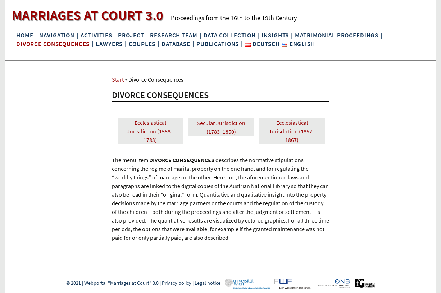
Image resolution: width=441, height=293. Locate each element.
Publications (217, 44)
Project (131, 35)
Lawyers (109, 44)
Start (118, 79)
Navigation (56, 35)
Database (176, 44)
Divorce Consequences (53, 44)
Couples (142, 44)
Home (24, 35)
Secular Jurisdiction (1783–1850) (221, 127)
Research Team (173, 35)
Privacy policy (176, 283)
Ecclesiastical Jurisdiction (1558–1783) (150, 131)
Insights (275, 35)
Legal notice (207, 283)
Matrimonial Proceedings (336, 35)
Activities (96, 35)
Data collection (230, 35)
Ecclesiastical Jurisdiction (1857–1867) (292, 131)
